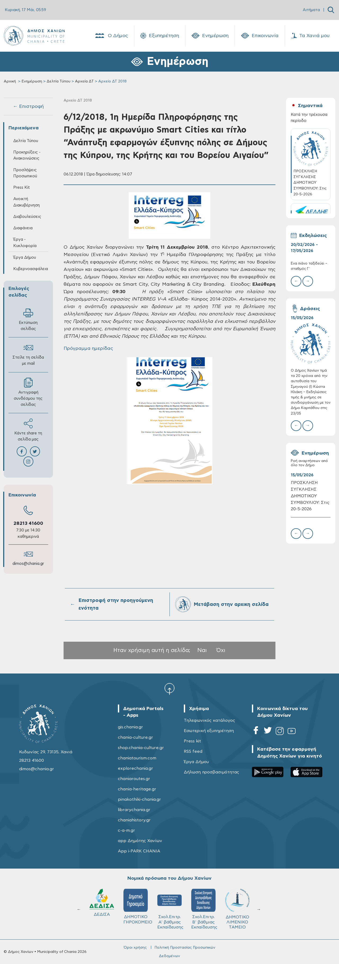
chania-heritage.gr (137, 789)
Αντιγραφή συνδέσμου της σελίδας (28, 392)
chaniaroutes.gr (134, 779)
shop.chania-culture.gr (141, 748)
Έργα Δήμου (24, 257)
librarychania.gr (134, 810)
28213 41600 (28, 523)
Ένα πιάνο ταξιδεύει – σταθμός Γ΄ (309, 266)
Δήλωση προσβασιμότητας (211, 772)
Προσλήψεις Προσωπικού (25, 173)
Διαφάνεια (23, 228)
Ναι (202, 650)
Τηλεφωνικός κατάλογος (209, 720)
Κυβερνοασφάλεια (30, 269)
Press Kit (21, 188)
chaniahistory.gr (134, 820)
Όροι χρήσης (135, 947)
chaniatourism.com (137, 758)
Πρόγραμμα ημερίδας (89, 348)
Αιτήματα (311, 10)
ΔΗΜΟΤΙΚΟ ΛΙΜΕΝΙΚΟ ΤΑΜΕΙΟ (237, 909)
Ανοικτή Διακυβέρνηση (26, 202)
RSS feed (193, 751)
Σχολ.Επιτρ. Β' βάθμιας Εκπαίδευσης (204, 909)
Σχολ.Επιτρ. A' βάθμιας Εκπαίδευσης (170, 909)
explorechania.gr (135, 768)
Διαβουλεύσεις (27, 217)
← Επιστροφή (28, 106)
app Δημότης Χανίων (140, 841)
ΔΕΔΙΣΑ (102, 903)
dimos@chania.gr (28, 564)
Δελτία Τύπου (58, 81)
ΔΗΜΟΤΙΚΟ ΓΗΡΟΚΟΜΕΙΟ (137, 906)
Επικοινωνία (260, 36)
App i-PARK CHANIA (139, 851)
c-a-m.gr (126, 830)
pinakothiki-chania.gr (139, 799)
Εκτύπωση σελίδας (28, 319)
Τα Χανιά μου (310, 36)
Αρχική (10, 81)
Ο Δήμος (111, 36)
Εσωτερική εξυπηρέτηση (209, 731)
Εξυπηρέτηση (159, 36)
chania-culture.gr (135, 737)
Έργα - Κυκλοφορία (25, 242)
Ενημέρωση (210, 36)
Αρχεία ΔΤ (84, 81)
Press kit (192, 741)
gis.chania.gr (130, 727)
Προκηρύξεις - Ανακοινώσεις (27, 155)
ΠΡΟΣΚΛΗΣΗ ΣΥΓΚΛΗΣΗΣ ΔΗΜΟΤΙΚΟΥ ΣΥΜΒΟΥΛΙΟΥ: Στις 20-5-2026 (310, 496)
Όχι (220, 650)
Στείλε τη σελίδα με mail (28, 354)
